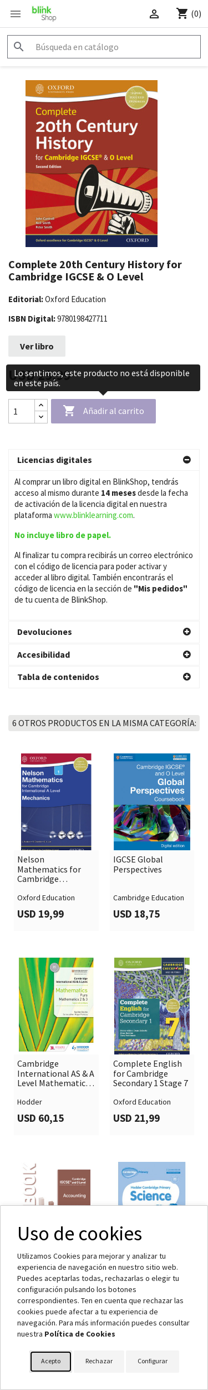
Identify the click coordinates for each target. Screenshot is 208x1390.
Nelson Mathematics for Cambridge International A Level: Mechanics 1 (51, 720)
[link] (56, 692)
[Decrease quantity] (41, 417)
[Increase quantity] (41, 405)
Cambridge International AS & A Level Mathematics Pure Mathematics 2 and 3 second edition (55, 924)
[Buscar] (104, 46)
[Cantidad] (21, 411)
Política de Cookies (79, 1334)
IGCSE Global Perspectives (138, 714)
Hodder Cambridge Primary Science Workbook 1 (148, 1128)
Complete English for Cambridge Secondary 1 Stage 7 (150, 924)
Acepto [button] (50, 1361)
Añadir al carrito (103, 411)
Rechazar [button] (99, 1361)
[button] (104, 460)
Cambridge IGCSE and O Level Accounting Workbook (50, 1128)
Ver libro (37, 346)
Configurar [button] (153, 1361)
